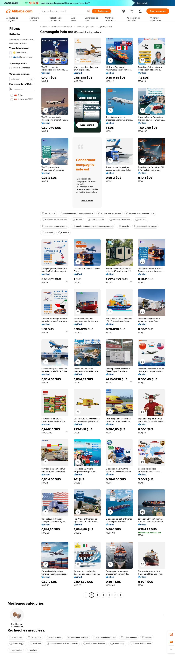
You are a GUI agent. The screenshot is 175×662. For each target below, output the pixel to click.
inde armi (47, 232)
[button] (89, 11)
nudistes (32, 650)
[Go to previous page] (85, 595)
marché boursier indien (104, 637)
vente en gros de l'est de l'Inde (140, 213)
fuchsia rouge (117, 644)
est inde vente (54, 637)
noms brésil (15, 650)
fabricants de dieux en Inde (54, 220)
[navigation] (22, 311)
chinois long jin (16, 644)
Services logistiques (85, 26)
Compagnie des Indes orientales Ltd (77, 213)
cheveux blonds (129, 637)
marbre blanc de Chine (94, 644)
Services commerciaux (61, 26)
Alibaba (43, 26)
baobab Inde (34, 637)
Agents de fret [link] (105, 26)
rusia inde (140, 220)
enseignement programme (54, 226)
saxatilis (124, 226)
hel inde (147, 637)
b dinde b (63, 232)
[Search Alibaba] (63, 11)
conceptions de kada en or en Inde (62, 644)
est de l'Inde (48, 213)
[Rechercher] (101, 11)
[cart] (132, 11)
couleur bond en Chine (77, 637)
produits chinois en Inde (145, 226)
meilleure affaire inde (120, 220)
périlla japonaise (96, 220)
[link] (171, 634)
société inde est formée (109, 213)
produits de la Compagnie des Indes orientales (93, 226)
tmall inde (35, 644)
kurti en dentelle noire (140, 644)
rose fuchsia (15, 637)
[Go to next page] (120, 595)
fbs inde (77, 220)
